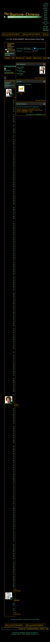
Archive (42, 628)
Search (45, 58)
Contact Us (22, 628)
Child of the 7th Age (21, 93)
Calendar (28, 58)
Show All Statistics (40, 78)
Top (47, 628)
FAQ (13, 58)
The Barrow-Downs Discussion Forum (11, 46)
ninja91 (31, 110)
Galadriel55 (31, 109)
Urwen (30, 112)
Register (7, 58)
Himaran (19, 110)
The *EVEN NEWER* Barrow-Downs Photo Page (26, 39)
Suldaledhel (24, 112)
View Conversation (17, 590)
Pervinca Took (38, 110)
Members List (11, 50)
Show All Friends (40, 100)
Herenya (37, 109)
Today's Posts (37, 58)
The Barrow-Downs (33, 628)
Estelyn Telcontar (16, 404)
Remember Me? (39, 48)
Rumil (18, 112)
